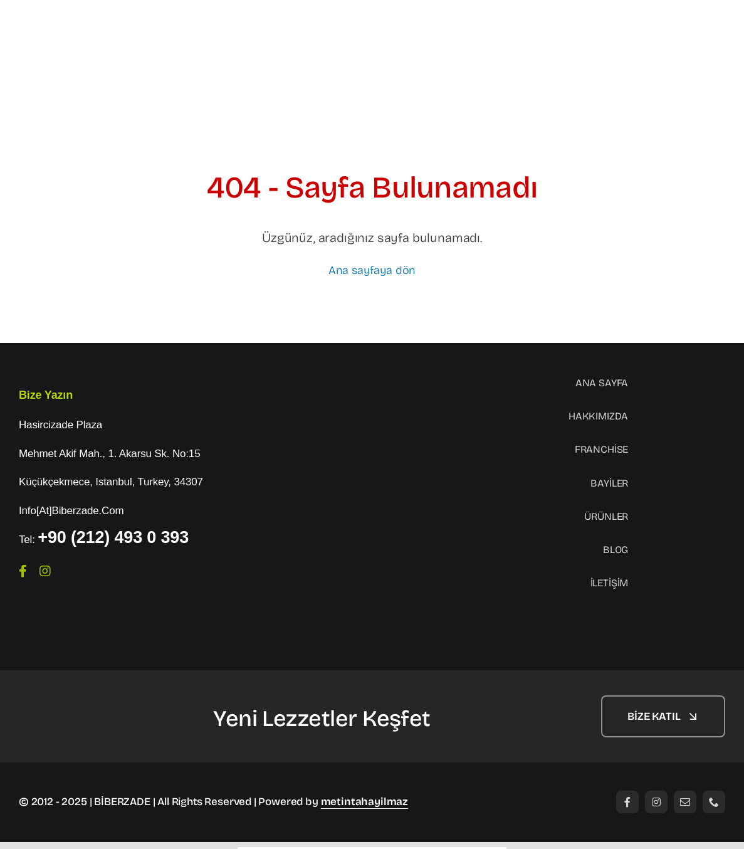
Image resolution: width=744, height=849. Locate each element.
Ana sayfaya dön (372, 270)
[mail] (685, 802)
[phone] (714, 802)
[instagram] (45, 571)
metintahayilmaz (364, 801)
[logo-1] (81, 700)
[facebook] (23, 571)
